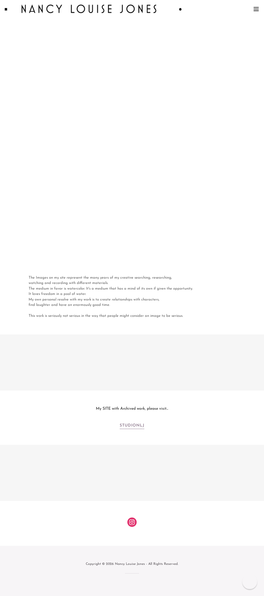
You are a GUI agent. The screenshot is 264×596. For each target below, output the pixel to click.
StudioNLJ (132, 425)
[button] (256, 9)
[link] (93, 8)
